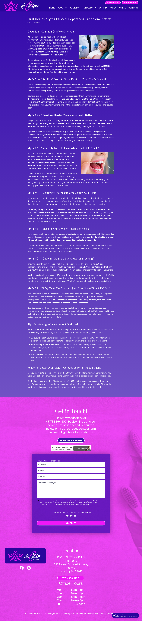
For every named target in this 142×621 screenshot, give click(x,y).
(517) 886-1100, (57, 421)
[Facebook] (22, 568)
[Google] (29, 568)
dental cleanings (96, 314)
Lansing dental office (48, 381)
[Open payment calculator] (125, 615)
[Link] (21, 5)
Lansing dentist (38, 60)
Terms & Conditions (83, 504)
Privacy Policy (69, 504)
